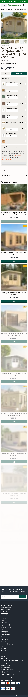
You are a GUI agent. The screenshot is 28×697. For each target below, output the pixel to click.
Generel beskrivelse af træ (7, 677)
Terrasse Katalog (5, 662)
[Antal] (5, 73)
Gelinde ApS (18, 695)
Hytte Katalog (4, 658)
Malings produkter (5, 634)
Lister (2, 629)
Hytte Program (9, 9)
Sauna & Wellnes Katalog (7, 669)
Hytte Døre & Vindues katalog (8, 663)
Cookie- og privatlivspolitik (7, 644)
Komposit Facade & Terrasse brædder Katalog (12, 660)
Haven (2, 636)
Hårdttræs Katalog (5, 665)
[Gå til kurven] (26, 5)
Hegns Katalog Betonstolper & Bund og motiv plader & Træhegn (14, 671)
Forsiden (2, 9)
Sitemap (3, 653)
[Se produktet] (3, 83)
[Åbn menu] (4, 5)
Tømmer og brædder (6, 627)
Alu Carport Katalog (5, 676)
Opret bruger (4, 650)
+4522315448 (6, 159)
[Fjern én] (2, 73)
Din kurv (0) (3, 648)
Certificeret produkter (6, 625)
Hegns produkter (5, 631)
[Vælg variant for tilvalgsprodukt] (12, 84)
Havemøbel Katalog (5, 667)
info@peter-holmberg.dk (7, 614)
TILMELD (23, 596)
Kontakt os (3, 641)
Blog (2, 646)
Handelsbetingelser (5, 643)
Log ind (2, 652)
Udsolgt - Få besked (14, 222)
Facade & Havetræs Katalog (7, 674)
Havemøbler (4, 633)
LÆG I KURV (19, 73)
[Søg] (23, 5)
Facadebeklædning (5, 624)
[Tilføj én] (8, 73)
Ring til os (14, 163)
